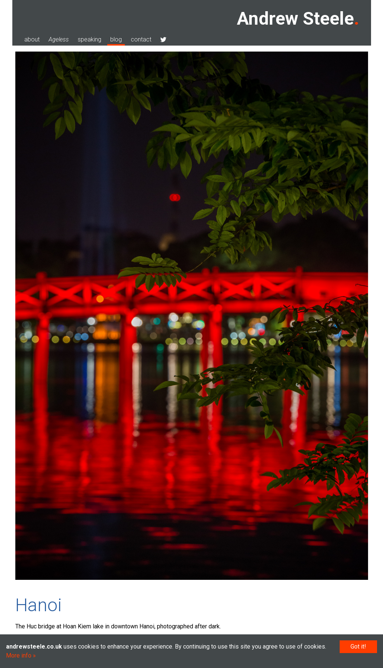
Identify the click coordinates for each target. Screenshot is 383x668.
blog (116, 39)
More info (18, 655)
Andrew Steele (295, 18)
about (32, 39)
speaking (89, 39)
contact (141, 39)
